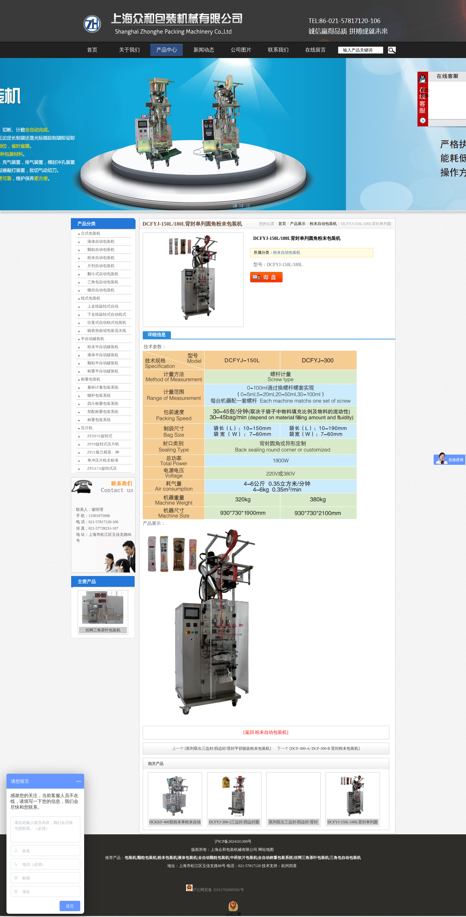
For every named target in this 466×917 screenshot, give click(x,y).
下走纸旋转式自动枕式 (106, 314)
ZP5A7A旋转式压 (102, 468)
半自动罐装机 (92, 338)
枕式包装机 (90, 298)
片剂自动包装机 (101, 266)
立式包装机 (90, 233)
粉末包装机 (167, 857)
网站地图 (266, 849)
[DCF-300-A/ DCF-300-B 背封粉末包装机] (325, 748)
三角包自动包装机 (102, 282)
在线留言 (315, 50)
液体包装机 (187, 857)
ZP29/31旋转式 (99, 436)
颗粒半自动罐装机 (102, 363)
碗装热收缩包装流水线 (106, 330)
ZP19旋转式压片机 (103, 444)
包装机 (130, 857)
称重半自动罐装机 (102, 371)
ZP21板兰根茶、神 (103, 452)
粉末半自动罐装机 (102, 347)
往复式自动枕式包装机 (106, 322)
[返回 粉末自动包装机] (265, 732)
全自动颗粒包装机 (213, 857)
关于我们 (129, 50)
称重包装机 (90, 379)
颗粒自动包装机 (101, 249)
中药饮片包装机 (243, 857)
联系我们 (278, 50)
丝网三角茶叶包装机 (102, 630)
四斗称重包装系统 (102, 403)
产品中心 (166, 50)
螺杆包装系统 (99, 395)
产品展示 (297, 223)
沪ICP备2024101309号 (233, 841)
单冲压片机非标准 (102, 460)
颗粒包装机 (147, 857)
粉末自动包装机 (101, 257)
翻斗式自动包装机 (102, 274)
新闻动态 (204, 50)
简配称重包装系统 (102, 411)
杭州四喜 (289, 866)
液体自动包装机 (101, 241)
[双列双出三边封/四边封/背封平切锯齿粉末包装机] (228, 748)
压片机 (87, 428)
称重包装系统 (99, 419)
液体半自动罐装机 (102, 355)
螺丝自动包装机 (101, 290)
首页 (92, 50)
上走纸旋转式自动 (102, 306)
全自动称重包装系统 (275, 857)
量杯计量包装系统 (102, 387)
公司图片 (241, 50)
